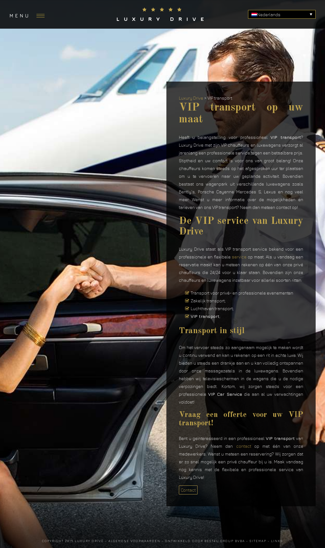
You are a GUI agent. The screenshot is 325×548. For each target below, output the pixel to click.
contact (243, 446)
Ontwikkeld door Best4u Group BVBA (205, 541)
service (239, 256)
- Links (275, 541)
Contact (188, 490)
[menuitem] (282, 14)
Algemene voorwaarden (134, 541)
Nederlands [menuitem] (268, 14)
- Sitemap (256, 541)
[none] (282, 14)
